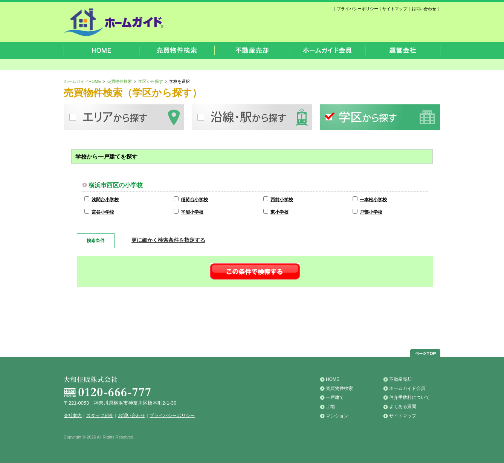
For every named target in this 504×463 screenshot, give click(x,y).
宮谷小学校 (103, 212)
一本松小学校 (373, 199)
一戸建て (335, 397)
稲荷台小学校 (194, 199)
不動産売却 (400, 379)
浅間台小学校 (105, 199)
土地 (330, 406)
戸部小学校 (371, 212)
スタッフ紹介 (99, 415)
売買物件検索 (119, 81)
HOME (332, 379)
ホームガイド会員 (407, 388)
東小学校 (279, 212)
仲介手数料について (409, 397)
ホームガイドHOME (82, 81)
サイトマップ (394, 8)
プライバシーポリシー (357, 8)
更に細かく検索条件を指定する (168, 240)
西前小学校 (281, 199)
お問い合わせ (423, 8)
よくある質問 (402, 406)
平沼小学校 (192, 212)
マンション (337, 416)
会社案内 (73, 415)
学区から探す (150, 81)
